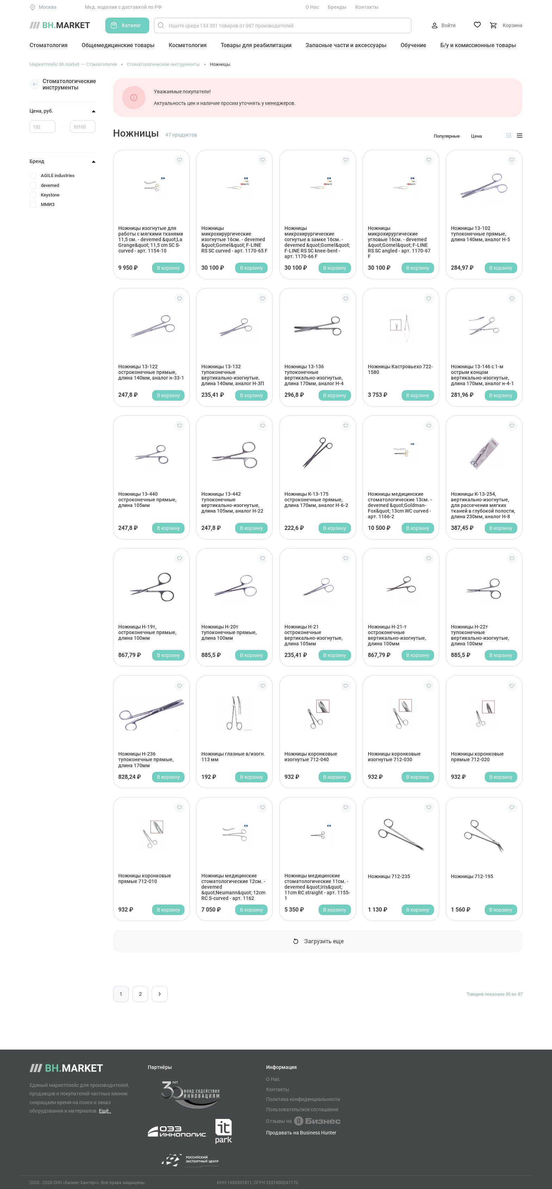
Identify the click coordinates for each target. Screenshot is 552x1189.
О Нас (312, 7)
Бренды (337, 7)
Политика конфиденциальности (303, 1099)
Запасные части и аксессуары (346, 45)
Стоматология (49, 45)
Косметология (188, 45)
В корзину (168, 267)
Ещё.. (105, 1110)
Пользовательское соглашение (302, 1109)
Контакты (366, 7)
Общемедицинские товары (118, 45)
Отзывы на (303, 1121)
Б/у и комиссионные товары (478, 45)
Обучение (413, 45)
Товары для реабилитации (256, 45)
